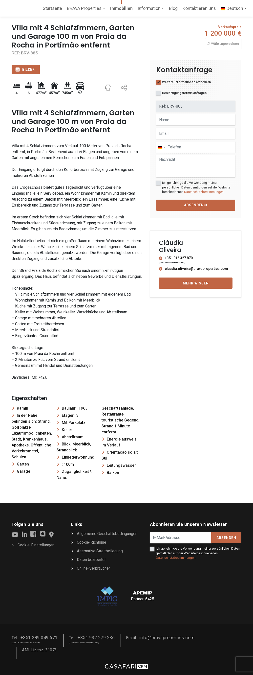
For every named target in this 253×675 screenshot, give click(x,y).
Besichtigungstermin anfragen (184, 93)
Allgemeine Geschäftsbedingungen (107, 533)
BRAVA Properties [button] (84, 8)
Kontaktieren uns (199, 8)
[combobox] (161, 147)
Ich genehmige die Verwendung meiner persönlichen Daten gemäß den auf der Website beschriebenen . (196, 187)
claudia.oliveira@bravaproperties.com (193, 269)
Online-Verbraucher (93, 568)
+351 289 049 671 (39, 637)
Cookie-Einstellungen (36, 545)
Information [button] (149, 8)
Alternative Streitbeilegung (100, 551)
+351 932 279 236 (96, 637)
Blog (173, 8)
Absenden (226, 538)
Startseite (52, 10)
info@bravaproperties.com (167, 637)
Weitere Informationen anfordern (186, 82)
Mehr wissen (196, 283)
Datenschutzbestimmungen (204, 192)
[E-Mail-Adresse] (180, 537)
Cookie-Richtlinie (91, 542)
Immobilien (121, 8)
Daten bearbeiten (91, 559)
